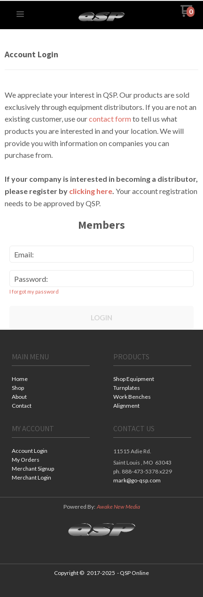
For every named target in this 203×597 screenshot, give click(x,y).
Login (101, 317)
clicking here (90, 190)
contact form (110, 118)
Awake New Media (118, 506)
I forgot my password (34, 291)
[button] (20, 14)
